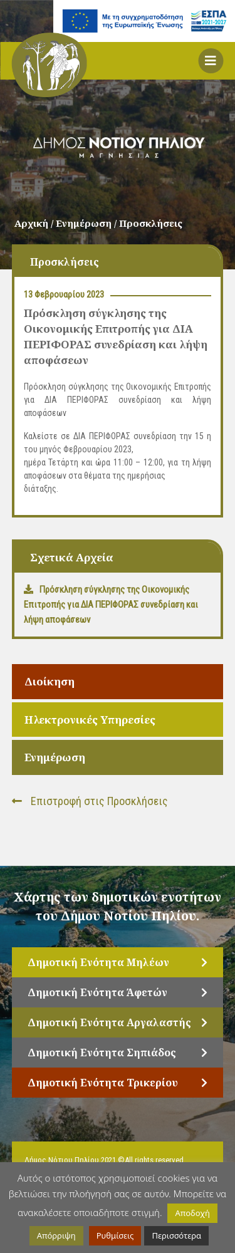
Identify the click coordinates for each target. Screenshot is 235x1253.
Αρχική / (35, 223)
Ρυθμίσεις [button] (115, 1235)
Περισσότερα (176, 1235)
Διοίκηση (49, 681)
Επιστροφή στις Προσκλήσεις (90, 801)
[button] (210, 60)
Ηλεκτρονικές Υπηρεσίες (89, 719)
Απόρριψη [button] (56, 1235)
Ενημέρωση (54, 757)
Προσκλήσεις (150, 223)
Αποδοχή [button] (192, 1213)
